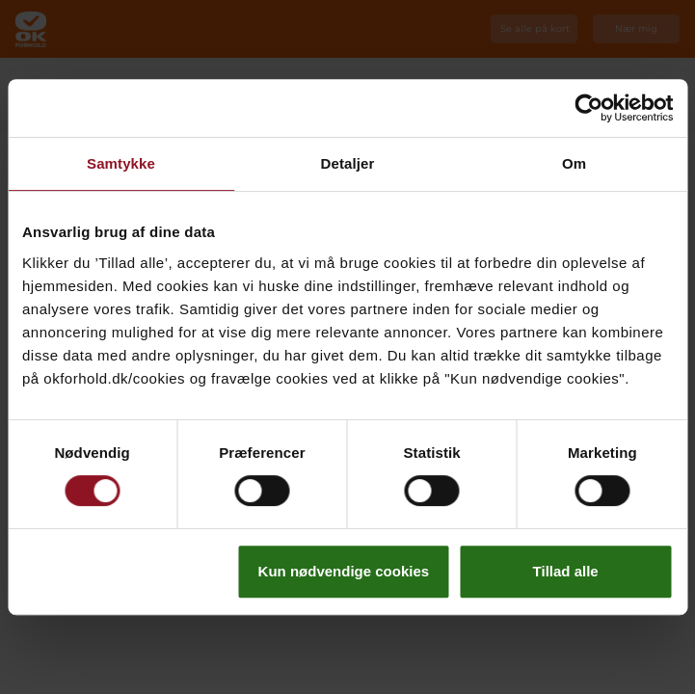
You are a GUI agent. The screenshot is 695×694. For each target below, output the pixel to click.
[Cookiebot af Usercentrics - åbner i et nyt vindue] (588, 107)
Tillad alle (566, 571)
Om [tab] (574, 163)
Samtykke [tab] (121, 163)
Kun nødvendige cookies (344, 571)
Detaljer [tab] (348, 163)
